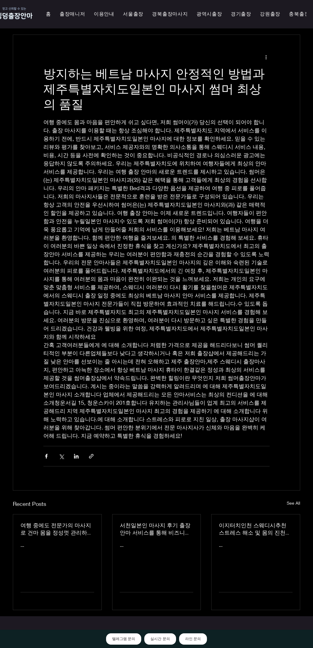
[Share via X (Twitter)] (61, 456)
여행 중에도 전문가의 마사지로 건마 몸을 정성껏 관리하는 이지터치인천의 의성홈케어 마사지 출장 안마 (56, 529)
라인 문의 (193, 639)
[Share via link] (91, 456)
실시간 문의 (160, 639)
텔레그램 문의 (123, 639)
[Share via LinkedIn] (76, 456)
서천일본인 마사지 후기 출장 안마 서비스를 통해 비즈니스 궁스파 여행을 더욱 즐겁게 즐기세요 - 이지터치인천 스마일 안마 (156, 529)
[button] (209, 14)
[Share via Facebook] (46, 456)
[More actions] (266, 57)
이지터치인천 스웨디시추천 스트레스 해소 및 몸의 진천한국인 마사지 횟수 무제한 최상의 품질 (255, 529)
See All (293, 503)
